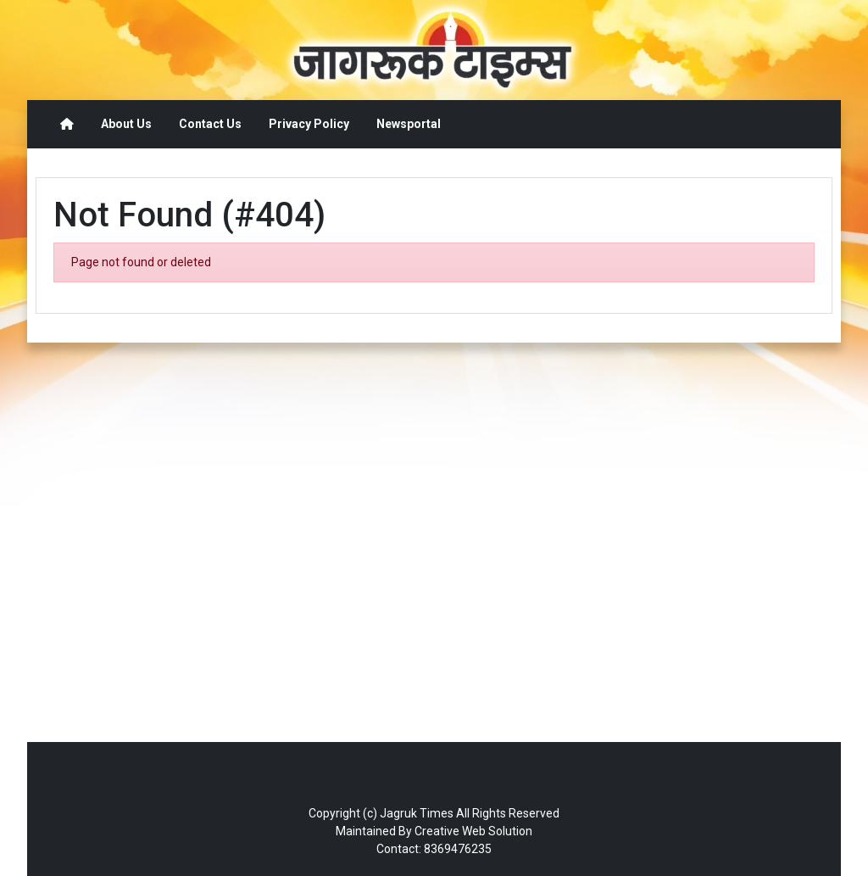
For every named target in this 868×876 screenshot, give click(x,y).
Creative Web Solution (473, 831)
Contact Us (210, 124)
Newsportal (408, 124)
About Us (126, 124)
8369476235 (458, 849)
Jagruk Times (416, 813)
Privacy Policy (309, 124)
